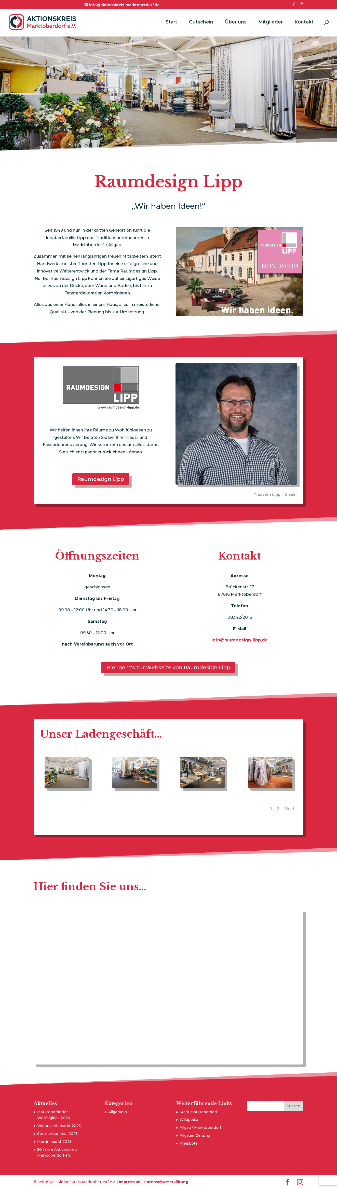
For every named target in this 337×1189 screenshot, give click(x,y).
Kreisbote (189, 1143)
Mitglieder (270, 22)
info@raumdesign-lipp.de (239, 640)
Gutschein (201, 22)
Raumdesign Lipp (100, 479)
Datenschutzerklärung (166, 1182)
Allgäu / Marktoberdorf (200, 1127)
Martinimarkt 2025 (54, 1141)
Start (171, 22)
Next (289, 808)
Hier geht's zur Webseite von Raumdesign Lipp (168, 667)
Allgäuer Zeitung (195, 1135)
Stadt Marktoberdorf (198, 1112)
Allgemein (117, 1112)
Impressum (129, 1182)
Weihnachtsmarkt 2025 (59, 1125)
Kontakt (304, 22)
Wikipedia (189, 1119)
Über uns (236, 22)
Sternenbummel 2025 (57, 1133)
